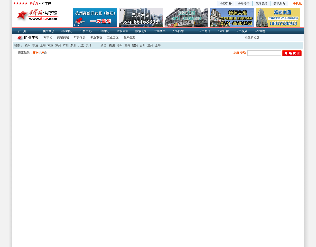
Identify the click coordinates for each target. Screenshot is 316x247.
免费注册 (226, 3)
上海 (43, 45)
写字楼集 (160, 31)
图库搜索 (129, 37)
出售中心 (86, 31)
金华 (158, 45)
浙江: (104, 45)
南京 (50, 45)
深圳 (73, 45)
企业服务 (260, 31)
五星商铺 (204, 31)
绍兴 (135, 45)
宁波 (35, 45)
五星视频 (241, 31)
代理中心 (104, 31)
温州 (150, 45)
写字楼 (48, 37)
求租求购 (123, 31)
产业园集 (178, 31)
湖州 (119, 45)
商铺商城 (63, 37)
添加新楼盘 (252, 37)
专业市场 (96, 37)
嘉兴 (127, 45)
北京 (81, 45)
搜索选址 (141, 31)
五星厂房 (223, 31)
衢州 (112, 45)
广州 (66, 45)
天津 (89, 45)
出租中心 (67, 31)
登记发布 (279, 3)
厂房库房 (79, 37)
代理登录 (261, 3)
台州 (143, 45)
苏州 (58, 45)
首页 (23, 31)
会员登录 (244, 3)
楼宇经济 (49, 31)
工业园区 (113, 37)
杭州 (27, 45)
